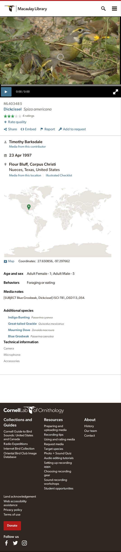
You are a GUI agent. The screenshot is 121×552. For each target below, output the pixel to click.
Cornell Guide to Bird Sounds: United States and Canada (18, 435)
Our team (90, 431)
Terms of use (12, 514)
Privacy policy (13, 509)
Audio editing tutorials (59, 458)
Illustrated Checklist (59, 175)
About (89, 420)
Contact (89, 435)
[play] (6, 92)
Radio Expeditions (16, 444)
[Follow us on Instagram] (24, 543)
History (89, 426)
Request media (54, 444)
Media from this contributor (27, 146)
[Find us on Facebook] (6, 543)
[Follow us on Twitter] (15, 543)
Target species (53, 449)
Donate (12, 525)
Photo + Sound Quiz (57, 453)
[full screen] (115, 91)
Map (9, 261)
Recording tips (53, 434)
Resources (53, 420)
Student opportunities (58, 488)
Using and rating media (59, 439)
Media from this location (25, 175)
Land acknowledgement (20, 496)
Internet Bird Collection (19, 448)
